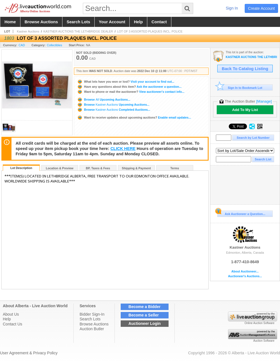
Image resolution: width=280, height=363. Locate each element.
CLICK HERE (123, 148)
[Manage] (264, 101)
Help (7, 319)
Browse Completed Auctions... (113, 109)
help (138, 22)
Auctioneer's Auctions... (245, 276)
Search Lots (90, 319)
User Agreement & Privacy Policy (28, 353)
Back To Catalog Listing (245, 68)
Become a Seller (144, 315)
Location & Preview (59, 168)
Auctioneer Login (145, 323)
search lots (78, 22)
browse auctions (41, 22)
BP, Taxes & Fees (98, 168)
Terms (174, 168)
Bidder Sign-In (92, 314)
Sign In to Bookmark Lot (239, 87)
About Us (11, 314)
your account (112, 22)
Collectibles (54, 45)
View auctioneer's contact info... (130, 91)
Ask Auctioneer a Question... (241, 213)
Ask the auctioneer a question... (129, 86)
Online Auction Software (259, 323)
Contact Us (12, 324)
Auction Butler (92, 329)
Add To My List (245, 110)
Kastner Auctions (28, 31)
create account (261, 8)
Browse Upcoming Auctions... (103, 99)
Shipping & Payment (136, 168)
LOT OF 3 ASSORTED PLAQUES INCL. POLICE (150, 31)
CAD (21, 45)
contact (159, 22)
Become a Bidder (144, 306)
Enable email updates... (134, 117)
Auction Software (263, 340)
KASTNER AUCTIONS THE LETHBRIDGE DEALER (78, 31)
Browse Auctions (94, 324)
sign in (232, 8)
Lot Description (21, 168)
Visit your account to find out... (125, 81)
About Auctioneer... (244, 271)
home (10, 22)
